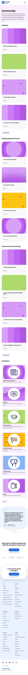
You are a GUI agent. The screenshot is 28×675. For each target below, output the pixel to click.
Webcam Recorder (18, 606)
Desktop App (17, 613)
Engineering (17, 588)
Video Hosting (5, 625)
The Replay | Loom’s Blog (7, 634)
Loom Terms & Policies (5, 665)
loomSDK (4, 588)
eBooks (4, 641)
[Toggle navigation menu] (25, 2)
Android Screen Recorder (7, 604)
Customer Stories (6, 620)
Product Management (19, 595)
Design (16, 590)
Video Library (5, 627)
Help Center (5, 637)
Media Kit (17, 643)
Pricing (4, 586)
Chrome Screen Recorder (7, 595)
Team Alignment (18, 601)
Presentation (17, 599)
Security (4, 622)
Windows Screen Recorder (8, 599)
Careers (16, 639)
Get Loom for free (14, 574)
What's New (5, 646)
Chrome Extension (18, 616)
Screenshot (5, 592)
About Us (16, 634)
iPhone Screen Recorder (7, 601)
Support (16, 597)
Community (5, 639)
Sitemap (16, 653)
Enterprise (5, 616)
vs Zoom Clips (17, 648)
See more (4, 501)
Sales (16, 586)
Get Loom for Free (14, 549)
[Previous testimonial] (12, 529)
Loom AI (4, 613)
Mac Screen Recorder (7, 597)
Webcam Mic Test (6, 648)
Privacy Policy (17, 655)
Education (17, 604)
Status (4, 643)
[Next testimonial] (15, 529)
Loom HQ (4, 618)
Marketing (17, 592)
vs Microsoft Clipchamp (19, 650)
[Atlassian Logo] (6, 668)
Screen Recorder (6, 590)
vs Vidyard (17, 646)
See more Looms (6, 132)
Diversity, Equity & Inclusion (20, 637)
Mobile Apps (17, 618)
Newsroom (17, 641)
